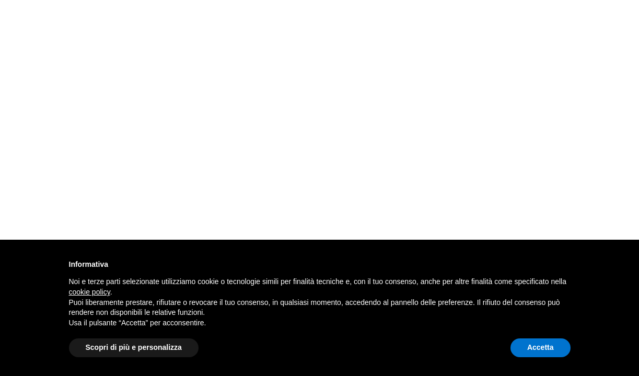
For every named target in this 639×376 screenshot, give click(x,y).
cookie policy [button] (89, 292)
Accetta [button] (540, 347)
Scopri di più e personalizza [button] (134, 347)
